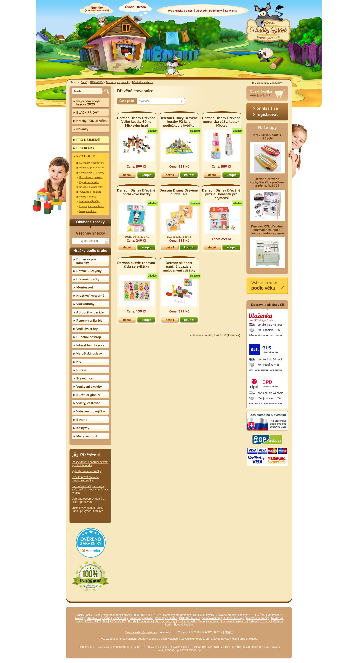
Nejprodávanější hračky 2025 (121, 615)
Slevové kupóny (183, 624)
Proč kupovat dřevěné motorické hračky (85, 479)
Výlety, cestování (209, 621)
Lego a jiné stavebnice (91, 206)
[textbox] (88, 91)
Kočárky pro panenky (91, 187)
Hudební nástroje (233, 618)
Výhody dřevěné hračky (86, 471)
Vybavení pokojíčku (234, 621)
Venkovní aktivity (165, 621)
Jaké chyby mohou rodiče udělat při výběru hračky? (87, 509)
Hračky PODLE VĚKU (251, 615)
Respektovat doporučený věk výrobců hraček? (90, 464)
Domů (84, 82)
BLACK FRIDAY (151, 615)
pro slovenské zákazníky (267, 82)
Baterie (253, 621)
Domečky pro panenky (118, 82)
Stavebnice (145, 621)
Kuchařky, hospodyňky (91, 162)
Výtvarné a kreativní (90, 191)
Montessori (274, 615)
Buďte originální (187, 621)
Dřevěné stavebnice (142, 82)
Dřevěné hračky (226, 615)
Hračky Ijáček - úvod (88, 615)
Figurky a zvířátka (89, 182)
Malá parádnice (87, 211)
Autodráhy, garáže (141, 618)
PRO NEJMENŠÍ (189, 618)
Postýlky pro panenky (91, 177)
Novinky (80, 618)
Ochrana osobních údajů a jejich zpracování (88, 500)
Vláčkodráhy (120, 618)
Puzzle (132, 621)
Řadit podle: (127, 101)
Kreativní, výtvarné (98, 618)
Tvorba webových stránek (141, 632)
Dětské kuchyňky (203, 615)
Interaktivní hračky (89, 201)
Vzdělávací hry (211, 618)
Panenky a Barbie (166, 618)
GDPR (229, 632)
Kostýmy (265, 621)
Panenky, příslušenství (91, 167)
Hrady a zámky (87, 196)
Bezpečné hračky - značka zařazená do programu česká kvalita (90, 489)
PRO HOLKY (96, 82)
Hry (105, 621)
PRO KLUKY (93, 621)
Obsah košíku (261, 91)
